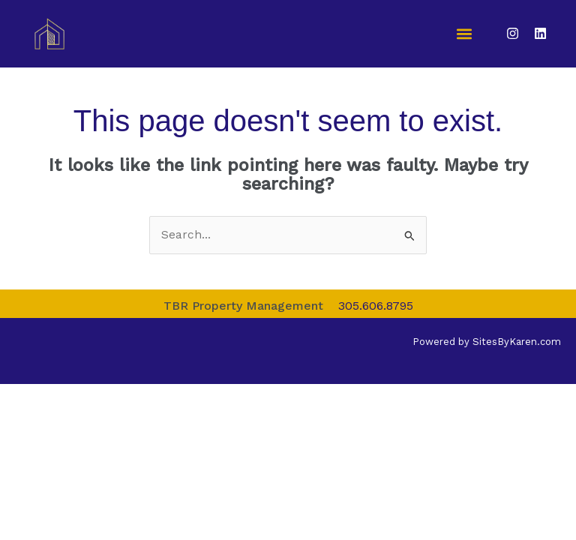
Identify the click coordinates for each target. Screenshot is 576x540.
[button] (464, 34)
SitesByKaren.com (516, 341)
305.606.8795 (375, 305)
